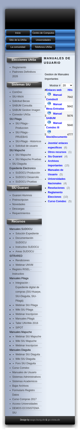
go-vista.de (54, 419)
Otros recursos (57, 152)
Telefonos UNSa (43, 47)
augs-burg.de (37, 419)
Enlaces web (53, 90)
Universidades (43, 40)
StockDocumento (56, 136)
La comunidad (17, 47)
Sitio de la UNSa (18, 40)
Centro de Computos (43, 33)
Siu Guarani (55, 156)
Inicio (18, 33)
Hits (70, 90)
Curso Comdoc (57, 201)
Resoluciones (56, 187)
